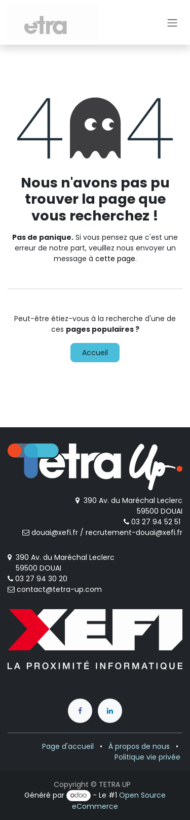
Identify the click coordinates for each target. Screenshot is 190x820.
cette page (115, 259)
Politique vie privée (147, 757)
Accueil (95, 353)
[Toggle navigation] (172, 22)
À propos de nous (139, 746)
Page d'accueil (68, 746)
